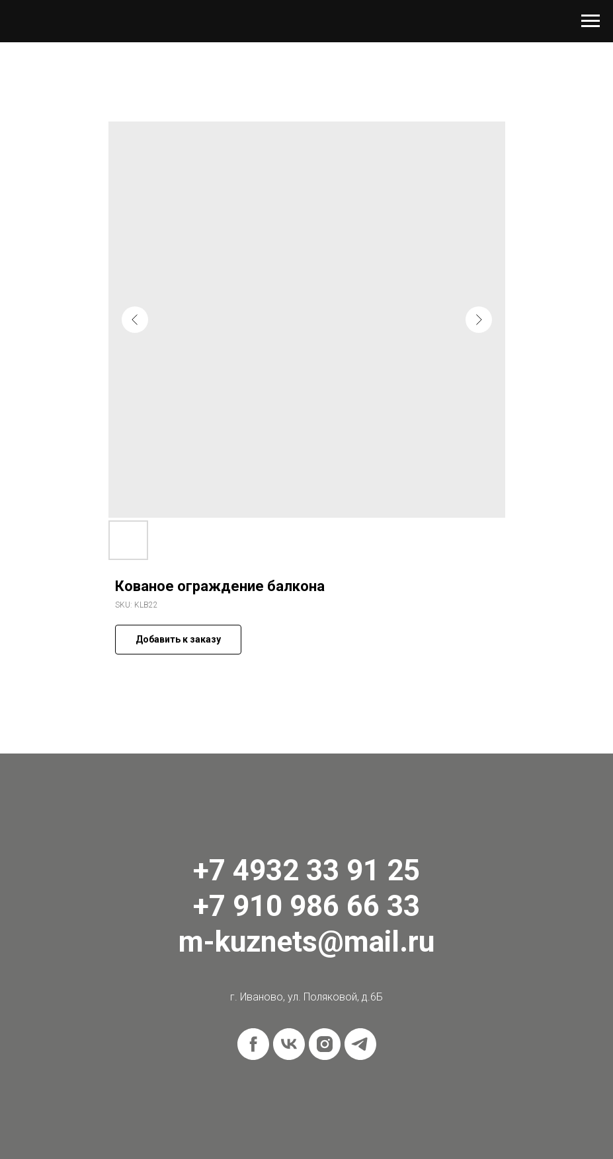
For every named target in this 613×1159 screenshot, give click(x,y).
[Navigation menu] (590, 21)
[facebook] (253, 1044)
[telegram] (360, 1044)
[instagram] (325, 1044)
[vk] (289, 1044)
